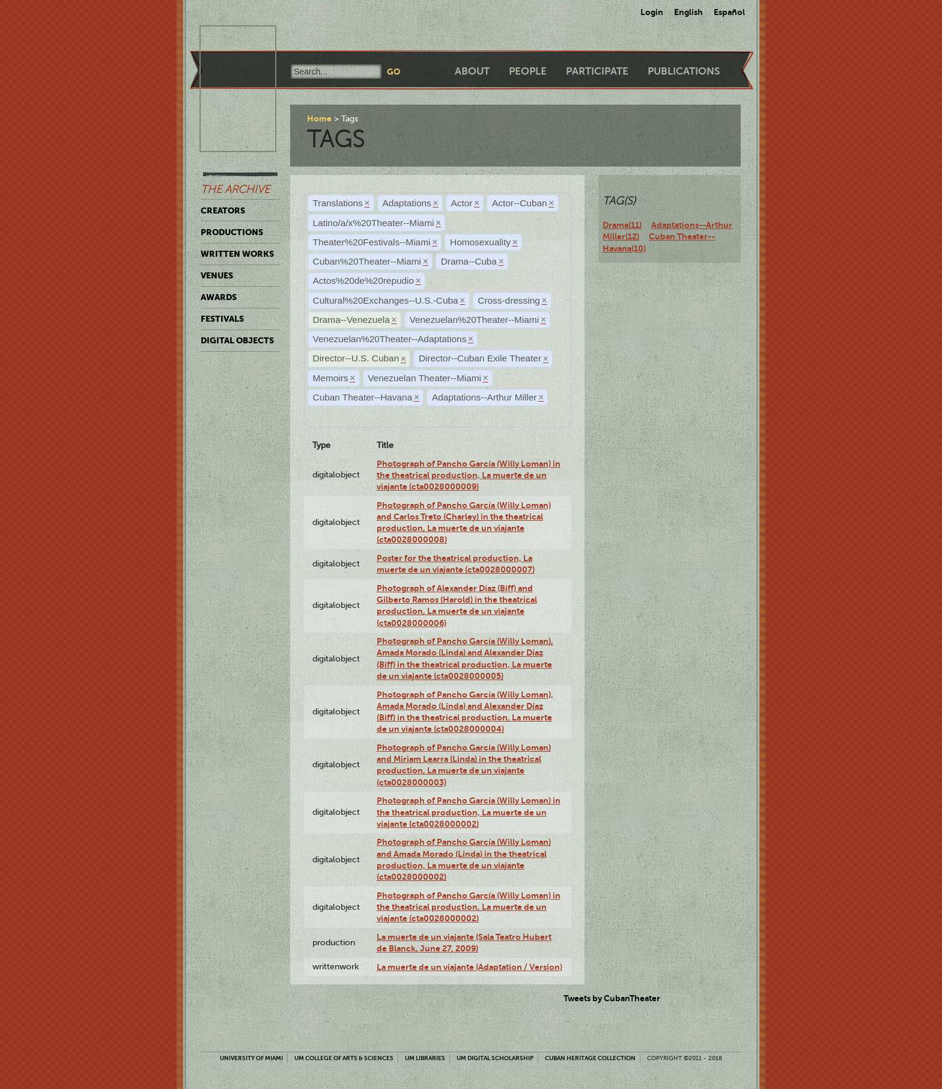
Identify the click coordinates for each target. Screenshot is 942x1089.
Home (319, 118)
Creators (223, 210)
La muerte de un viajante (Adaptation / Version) (469, 967)
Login (651, 12)
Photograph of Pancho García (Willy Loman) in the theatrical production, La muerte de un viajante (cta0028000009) (469, 475)
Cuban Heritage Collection (590, 1058)
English (688, 12)
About (472, 71)
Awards (219, 297)
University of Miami (251, 1058)
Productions (232, 232)
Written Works (237, 254)
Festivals (222, 319)
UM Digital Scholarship (495, 1058)
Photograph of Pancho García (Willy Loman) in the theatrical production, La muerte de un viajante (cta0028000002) (469, 812)
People (528, 71)
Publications (684, 71)
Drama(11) (622, 225)
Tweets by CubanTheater (612, 998)
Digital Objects (237, 340)
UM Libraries (425, 1058)
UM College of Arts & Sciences (344, 1058)
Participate (597, 71)
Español (729, 12)
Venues (217, 275)
